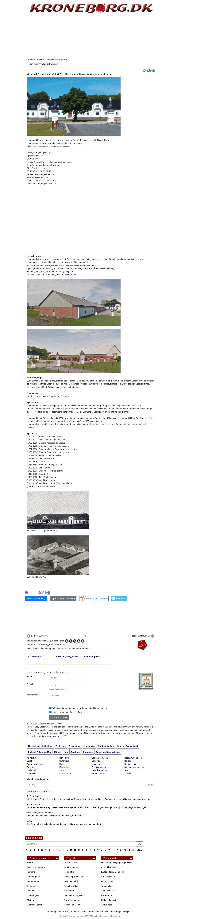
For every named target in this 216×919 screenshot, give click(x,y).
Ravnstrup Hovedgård (74, 876)
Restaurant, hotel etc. (134, 758)
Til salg (127, 773)
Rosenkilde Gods (72, 905)
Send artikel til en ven (96, 598)
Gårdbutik (31, 773)
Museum (96, 764)
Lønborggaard (33, 876)
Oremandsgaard (34, 905)
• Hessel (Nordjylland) (67, 656)
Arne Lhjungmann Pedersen (40, 812)
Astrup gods (106, 905)
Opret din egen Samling (63, 598)
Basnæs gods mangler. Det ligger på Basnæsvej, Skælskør (54, 815)
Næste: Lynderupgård (143, 636)
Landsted (96, 761)
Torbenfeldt (106, 886)
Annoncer (93, 911)
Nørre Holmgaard (72, 900)
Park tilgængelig (99, 770)
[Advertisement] (13, 41)
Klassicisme (64, 767)
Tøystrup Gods (71, 862)
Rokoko (127, 761)
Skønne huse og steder (135, 767)
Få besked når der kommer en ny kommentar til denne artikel (79, 708)
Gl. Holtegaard (70, 867)
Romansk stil (130, 764)
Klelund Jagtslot (108, 900)
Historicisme (65, 761)
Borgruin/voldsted (35, 764)
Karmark (31, 872)
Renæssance (98, 773)
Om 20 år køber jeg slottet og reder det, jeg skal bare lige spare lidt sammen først (64, 824)
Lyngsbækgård (71, 881)
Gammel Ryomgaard (73, 895)
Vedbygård (69, 872)
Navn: (30, 676)
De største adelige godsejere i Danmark (118, 862)
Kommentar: (33, 695)
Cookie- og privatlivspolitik (120, 911)
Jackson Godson (34, 796)
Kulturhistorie (65, 773)
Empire (30, 767)
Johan (30, 821)
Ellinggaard (69, 890)
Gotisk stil (31, 770)
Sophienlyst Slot (108, 876)
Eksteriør (31, 900)
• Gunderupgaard (92, 656)
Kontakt (103, 911)
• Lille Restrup (35, 656)
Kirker (62, 764)
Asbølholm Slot (71, 886)
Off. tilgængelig (99, 767)
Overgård (31, 886)
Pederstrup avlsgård (36, 867)
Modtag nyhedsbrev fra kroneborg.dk (68, 712)
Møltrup (30, 862)
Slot (126, 770)
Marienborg (106, 895)
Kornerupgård (33, 881)
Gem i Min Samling (36, 598)
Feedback (120, 598)
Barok (29, 761)
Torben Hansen (34, 804)
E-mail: (30, 684)
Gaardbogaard (33, 895)
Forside (40, 59)
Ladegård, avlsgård (101, 758)
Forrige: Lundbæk (37, 636)
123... (139, 850)
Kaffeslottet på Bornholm (112, 872)
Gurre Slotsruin (108, 881)
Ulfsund (30, 890)
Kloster (62, 770)
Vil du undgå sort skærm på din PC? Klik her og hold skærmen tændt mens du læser (69, 74)
